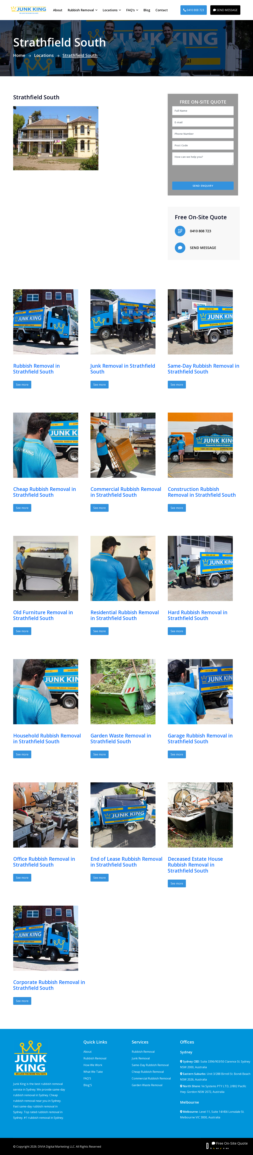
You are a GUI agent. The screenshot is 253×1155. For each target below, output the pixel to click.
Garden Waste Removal (147, 1085)
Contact (161, 10)
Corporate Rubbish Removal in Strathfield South (49, 985)
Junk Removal (141, 1058)
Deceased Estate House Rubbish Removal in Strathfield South (195, 864)
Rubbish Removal (81, 10)
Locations (110, 10)
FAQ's (130, 10)
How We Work (92, 1065)
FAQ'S (87, 1078)
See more (22, 385)
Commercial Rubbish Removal (151, 1078)
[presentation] (201, 175)
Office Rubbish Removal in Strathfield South (44, 861)
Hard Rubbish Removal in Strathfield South (198, 615)
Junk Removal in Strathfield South (122, 368)
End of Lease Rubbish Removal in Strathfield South (126, 861)
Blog (146, 10)
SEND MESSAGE (225, 10)
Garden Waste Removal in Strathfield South (120, 738)
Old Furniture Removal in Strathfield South (43, 615)
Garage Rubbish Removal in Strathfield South (200, 738)
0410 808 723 (193, 10)
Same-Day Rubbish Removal (150, 1065)
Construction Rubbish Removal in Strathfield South (202, 492)
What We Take (93, 1072)
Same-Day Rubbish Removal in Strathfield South (203, 368)
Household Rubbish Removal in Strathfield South (47, 738)
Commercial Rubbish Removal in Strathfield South (125, 492)
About (57, 10)
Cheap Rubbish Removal (148, 1072)
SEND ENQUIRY (203, 185)
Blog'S (87, 1085)
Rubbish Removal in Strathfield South (36, 368)
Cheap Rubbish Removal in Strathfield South (44, 492)
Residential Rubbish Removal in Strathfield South (124, 615)
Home (19, 55)
